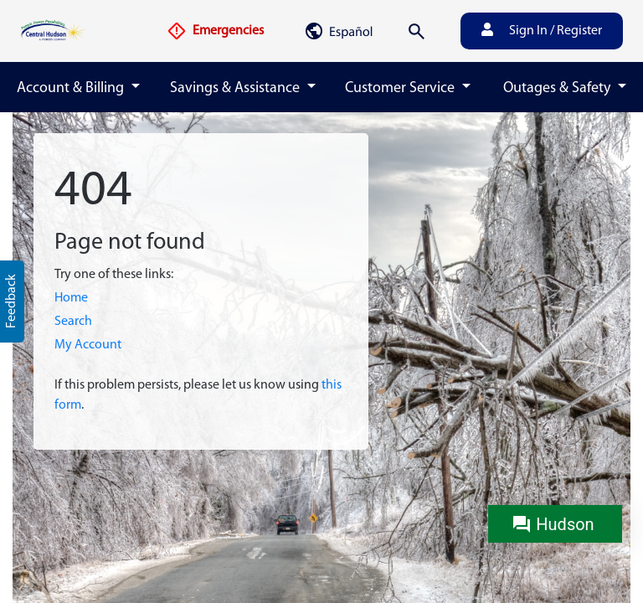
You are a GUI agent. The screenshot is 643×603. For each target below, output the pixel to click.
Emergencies (215, 31)
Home (71, 298)
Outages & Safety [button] (558, 88)
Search (73, 321)
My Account (87, 345)
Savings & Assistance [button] (236, 88)
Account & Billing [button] (72, 88)
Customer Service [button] (401, 88)
